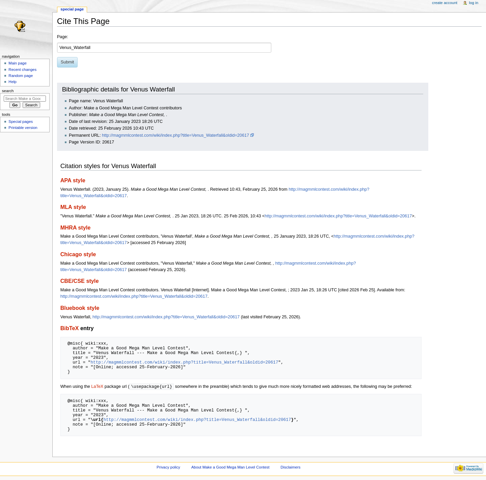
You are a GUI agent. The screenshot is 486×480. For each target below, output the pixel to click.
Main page (17, 63)
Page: (62, 36)
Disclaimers (290, 467)
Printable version (22, 128)
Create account (444, 3)
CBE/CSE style (79, 281)
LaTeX (97, 386)
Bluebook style (80, 308)
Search (8, 91)
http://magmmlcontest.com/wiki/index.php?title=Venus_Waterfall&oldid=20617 (175, 135)
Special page (72, 9)
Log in (473, 3)
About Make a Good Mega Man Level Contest (230, 467)
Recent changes (22, 70)
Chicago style (78, 254)
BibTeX (69, 328)
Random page (20, 76)
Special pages (20, 121)
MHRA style (75, 227)
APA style (72, 180)
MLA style (73, 207)
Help (12, 82)
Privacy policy (168, 467)
